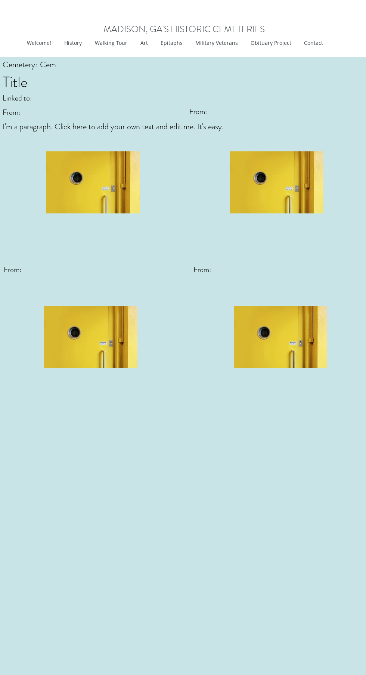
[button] (143, 43)
